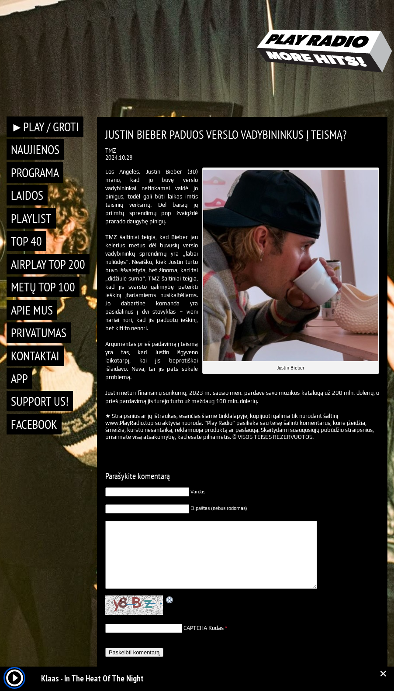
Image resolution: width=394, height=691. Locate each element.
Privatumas (38, 333)
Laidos (27, 195)
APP (19, 378)
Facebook (34, 424)
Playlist (31, 218)
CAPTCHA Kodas (203, 628)
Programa (35, 172)
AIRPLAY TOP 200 (48, 264)
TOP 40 (26, 241)
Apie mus (32, 310)
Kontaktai (35, 356)
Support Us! (40, 401)
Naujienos (35, 149)
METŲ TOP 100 (43, 287)
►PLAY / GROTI (45, 127)
